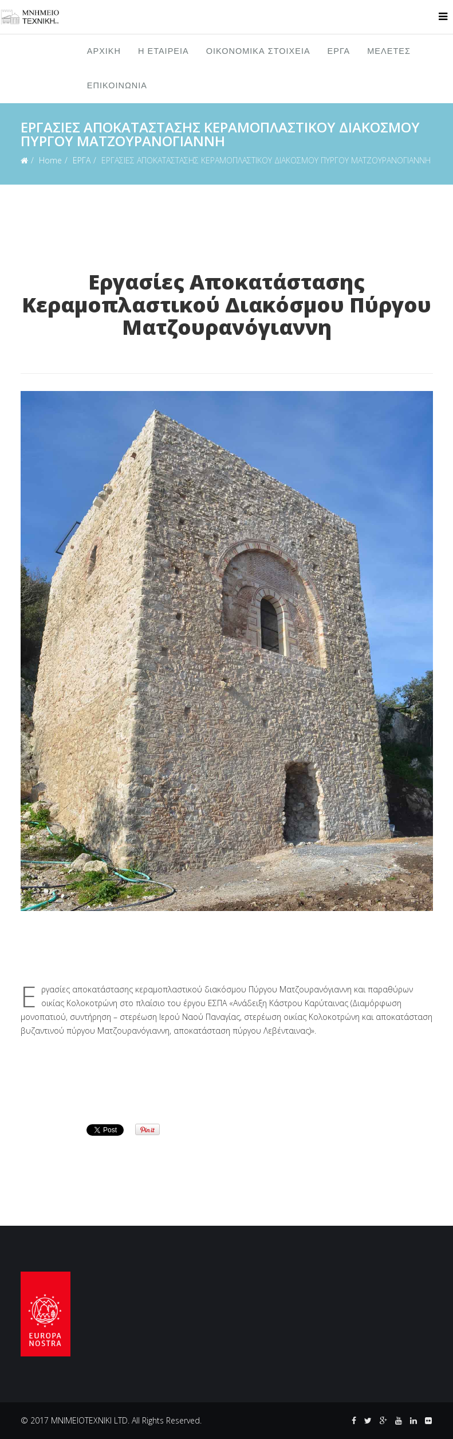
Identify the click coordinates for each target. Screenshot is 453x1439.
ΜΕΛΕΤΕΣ (389, 51)
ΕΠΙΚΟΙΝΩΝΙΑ (117, 86)
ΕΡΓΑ (339, 51)
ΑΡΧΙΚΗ (104, 51)
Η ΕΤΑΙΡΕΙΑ (163, 51)
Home (50, 160)
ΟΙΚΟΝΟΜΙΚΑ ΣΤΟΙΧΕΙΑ (258, 51)
